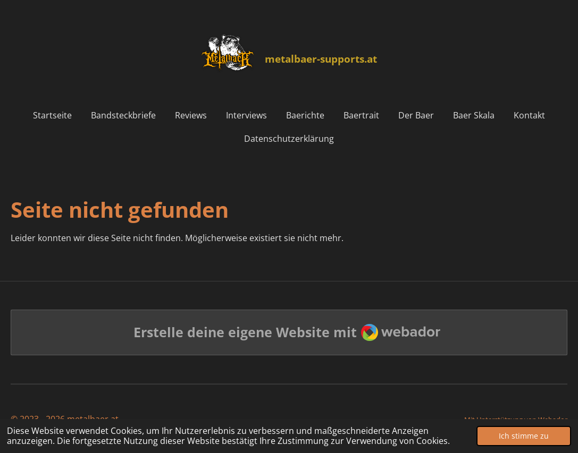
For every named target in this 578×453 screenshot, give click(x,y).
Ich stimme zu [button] (524, 436)
